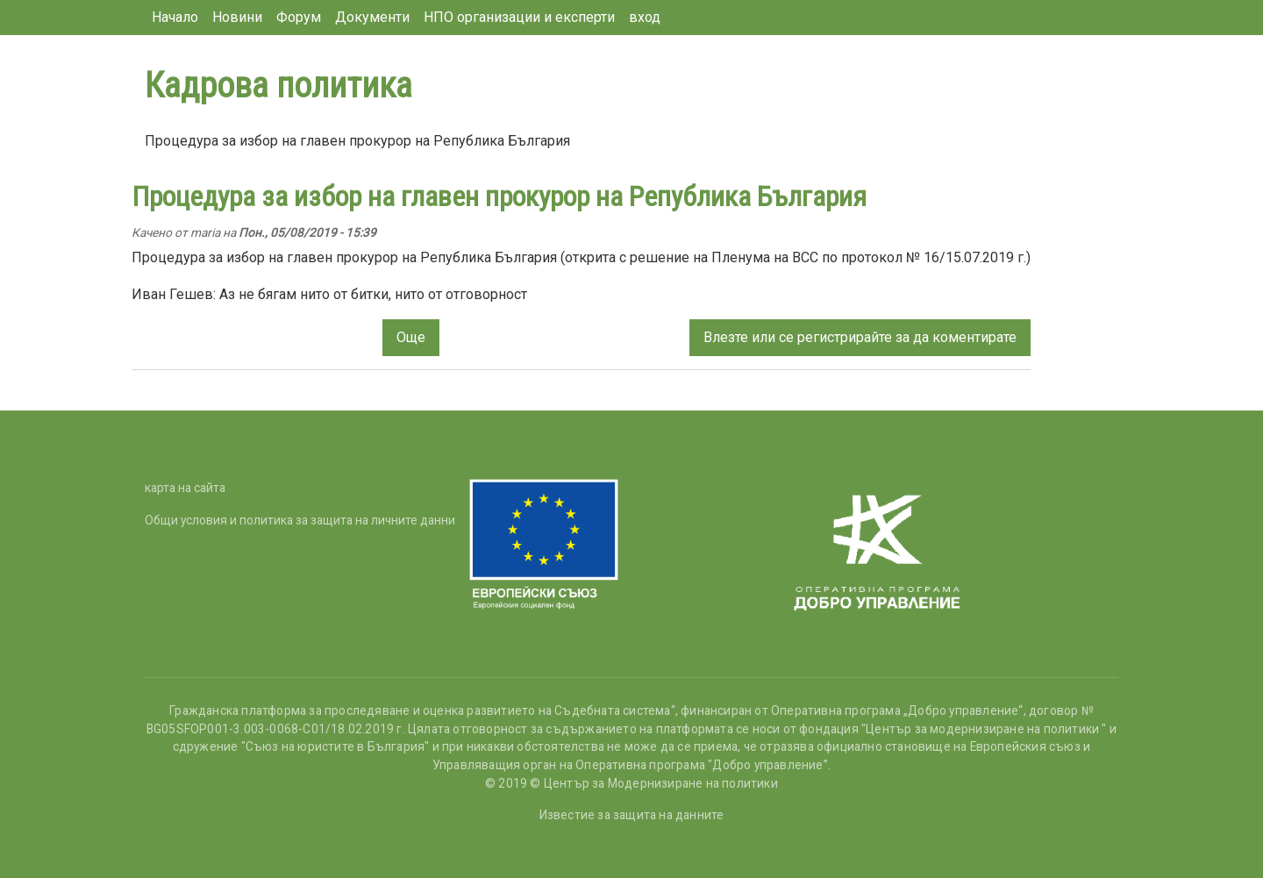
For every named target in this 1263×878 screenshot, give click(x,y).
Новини (237, 17)
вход (644, 17)
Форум (298, 17)
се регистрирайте (835, 337)
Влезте (725, 337)
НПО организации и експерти (519, 17)
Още (410, 337)
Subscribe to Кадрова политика (152, 403)
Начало (175, 17)
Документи (372, 17)
